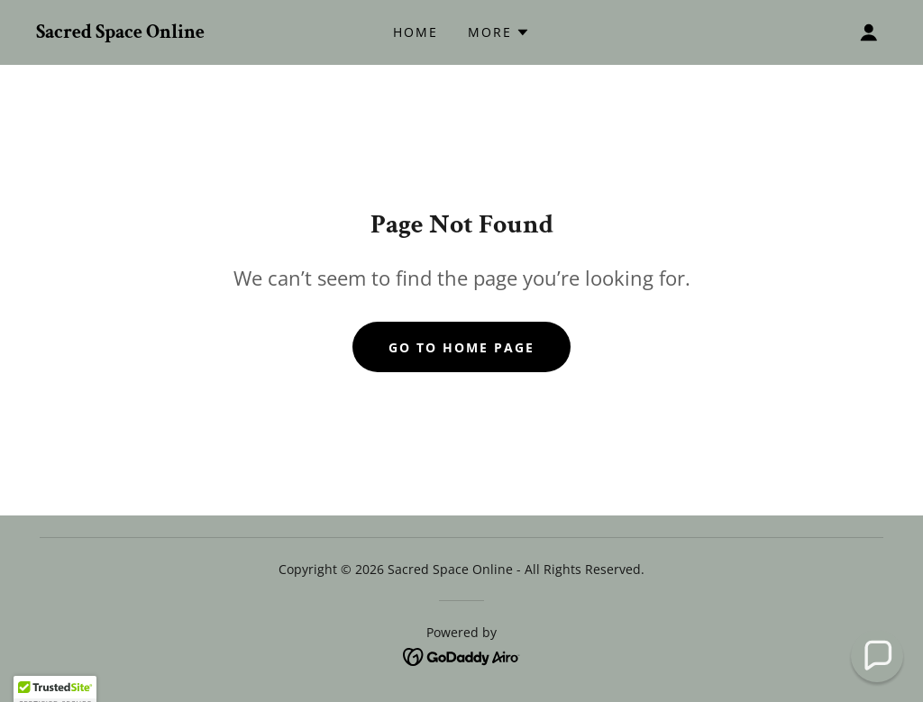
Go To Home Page (461, 347)
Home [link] (415, 32)
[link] (120, 32)
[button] (499, 32)
